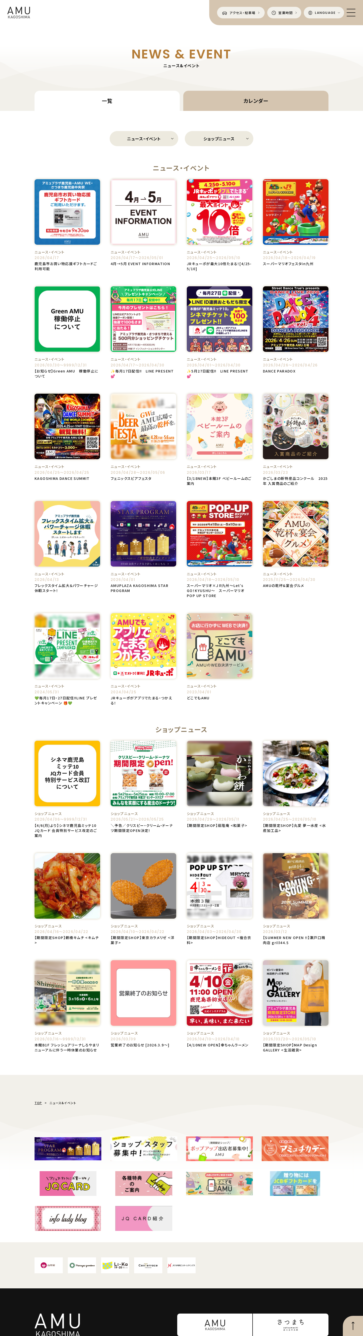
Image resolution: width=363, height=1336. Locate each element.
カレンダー (256, 100)
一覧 (107, 100)
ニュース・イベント (144, 139)
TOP (38, 1103)
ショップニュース (218, 139)
